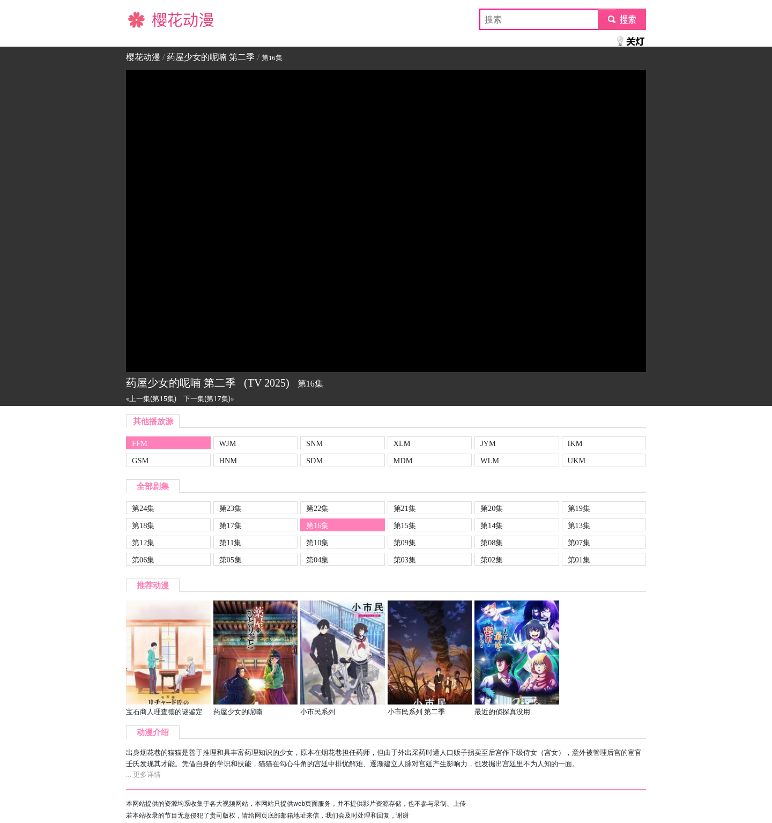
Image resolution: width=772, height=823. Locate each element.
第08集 (491, 542)
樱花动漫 (143, 19)
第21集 (405, 508)
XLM (402, 443)
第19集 (579, 508)
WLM (489, 460)
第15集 (405, 525)
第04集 (317, 559)
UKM (577, 460)
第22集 (317, 508)
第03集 (405, 559)
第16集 (317, 525)
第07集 (579, 542)
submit (621, 19)
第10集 (317, 542)
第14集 (491, 525)
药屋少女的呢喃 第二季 (211, 57)
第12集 (143, 542)
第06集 (143, 559)
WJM (227, 443)
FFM (139, 443)
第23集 (230, 508)
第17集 (230, 525)
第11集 (230, 542)
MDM (403, 460)
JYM (488, 443)
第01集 (579, 559)
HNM (228, 460)
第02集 (491, 559)
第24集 (143, 508)
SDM (314, 460)
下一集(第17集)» (208, 399)
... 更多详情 (143, 774)
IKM (575, 443)
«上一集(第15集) (151, 399)
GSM (140, 460)
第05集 (230, 559)
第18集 (143, 525)
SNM (314, 443)
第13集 (579, 525)
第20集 (491, 508)
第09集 (405, 542)
